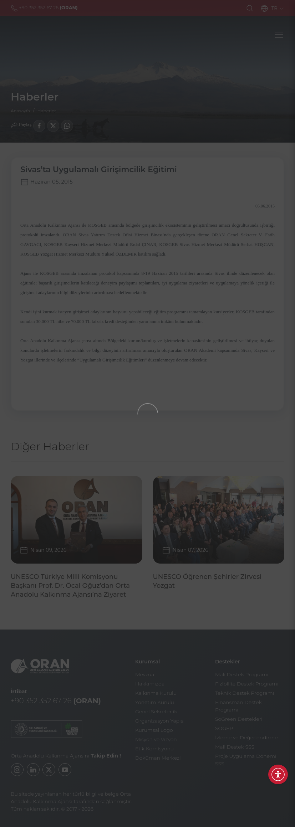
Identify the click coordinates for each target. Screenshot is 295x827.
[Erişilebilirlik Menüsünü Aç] (278, 774)
